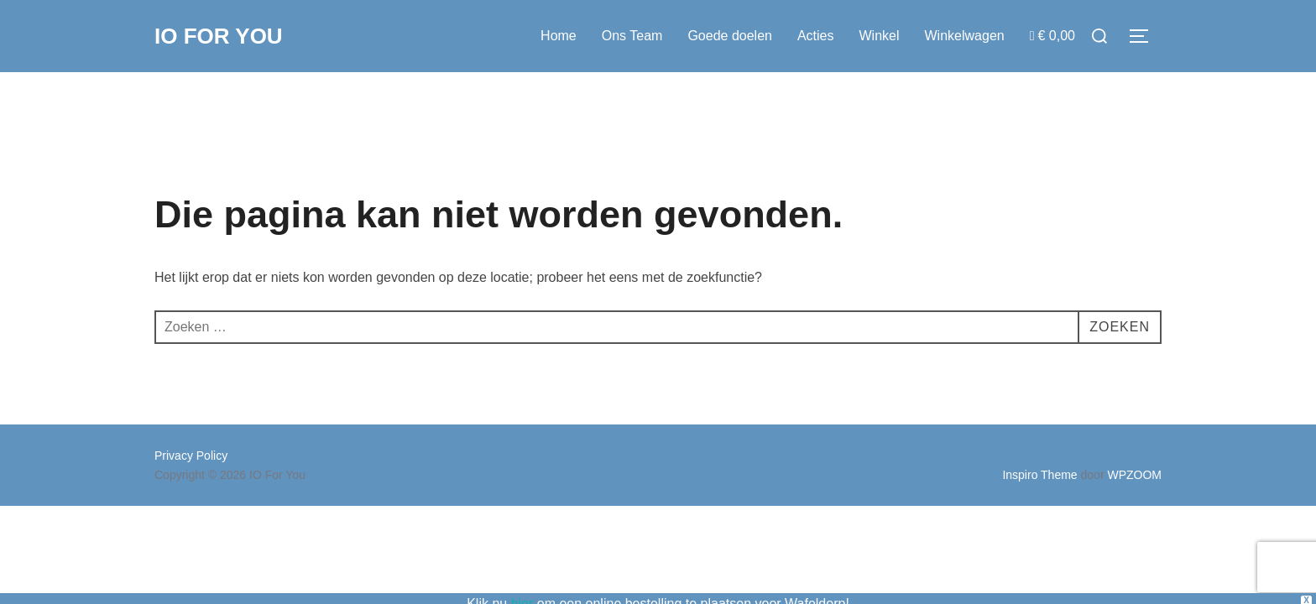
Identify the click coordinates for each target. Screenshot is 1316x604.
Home (558, 36)
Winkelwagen (965, 36)
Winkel (879, 36)
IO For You (218, 36)
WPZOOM (1134, 475)
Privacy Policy (190, 455)
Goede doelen (729, 36)
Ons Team (632, 36)
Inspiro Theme (1039, 475)
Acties (815, 36)
